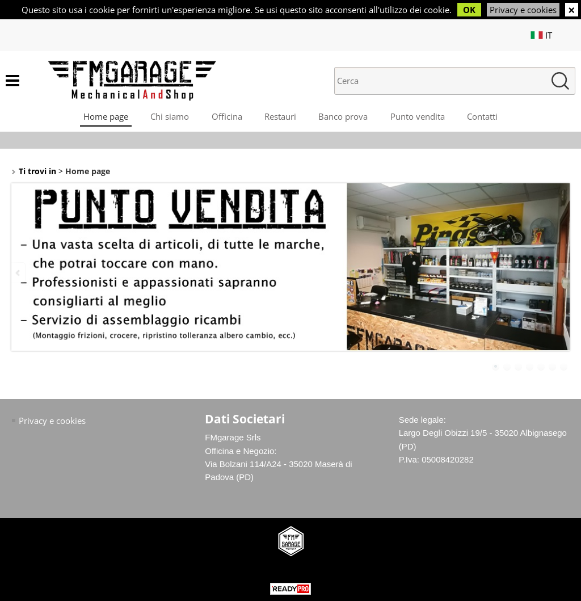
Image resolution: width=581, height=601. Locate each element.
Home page (104, 117)
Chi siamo (169, 117)
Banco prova (343, 117)
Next (562, 273)
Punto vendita (418, 117)
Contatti (483, 117)
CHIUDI (571, 9)
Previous (18, 273)
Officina (226, 117)
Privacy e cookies (523, 9)
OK (469, 9)
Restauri (280, 117)
